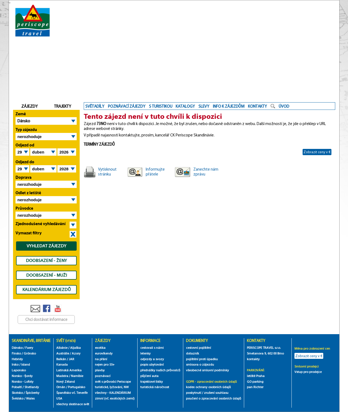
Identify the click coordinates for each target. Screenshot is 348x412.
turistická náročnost (154, 387)
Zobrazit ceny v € (317, 152)
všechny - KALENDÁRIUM (113, 393)
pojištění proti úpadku (202, 359)
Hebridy (17, 359)
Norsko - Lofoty (22, 381)
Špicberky (32, 393)
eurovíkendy (104, 353)
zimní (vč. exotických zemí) (115, 398)
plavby (100, 370)
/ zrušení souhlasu (215, 393)
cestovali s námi (152, 348)
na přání (101, 359)
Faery (29, 348)
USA (59, 398)
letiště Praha (256, 376)
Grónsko (30, 353)
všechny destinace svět (72, 404)
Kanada (62, 364)
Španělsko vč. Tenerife (72, 393)
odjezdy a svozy (152, 359)
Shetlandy (31, 387)
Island (25, 364)
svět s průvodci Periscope (113, 381)
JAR (71, 359)
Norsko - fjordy (22, 376)
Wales (30, 398)
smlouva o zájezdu (200, 364)
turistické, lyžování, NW (112, 387)
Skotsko (17, 393)
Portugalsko (76, 387)
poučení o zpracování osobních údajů (213, 398)
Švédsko (17, 398)
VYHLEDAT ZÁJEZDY (46, 245)
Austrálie (62, 353)
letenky (145, 353)
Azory (76, 353)
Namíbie (77, 376)
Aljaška (75, 348)
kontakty (253, 359)
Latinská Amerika (69, 370)
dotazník (192, 353)
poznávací (102, 376)
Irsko (15, 364)
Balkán (61, 359)
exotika (100, 348)
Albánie (61, 348)
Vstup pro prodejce (308, 372)
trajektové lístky (151, 381)
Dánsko (23, 121)
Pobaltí (17, 387)
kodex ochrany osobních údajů (208, 387)
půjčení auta (149, 376)
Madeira (62, 376)
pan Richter (255, 387)
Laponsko (19, 370)
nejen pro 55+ (104, 364)
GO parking (255, 381)
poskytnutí (193, 393)
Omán (60, 387)
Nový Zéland (65, 381)
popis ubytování (152, 364)
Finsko (16, 353)
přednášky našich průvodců (160, 370)
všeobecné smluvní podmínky (207, 370)
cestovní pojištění (198, 348)
